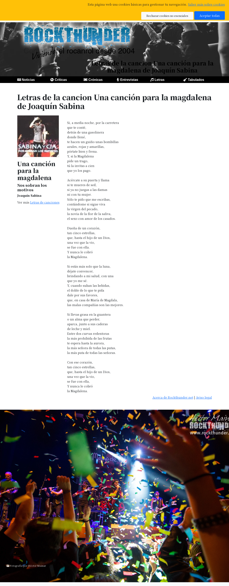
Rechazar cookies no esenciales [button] (167, 16)
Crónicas (95, 80)
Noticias (28, 80)
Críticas (61, 80)
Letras (160, 80)
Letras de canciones (44, 202)
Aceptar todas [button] (209, 15)
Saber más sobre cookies (206, 4)
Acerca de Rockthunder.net (172, 397)
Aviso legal (204, 397)
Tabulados (196, 80)
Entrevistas (129, 80)
